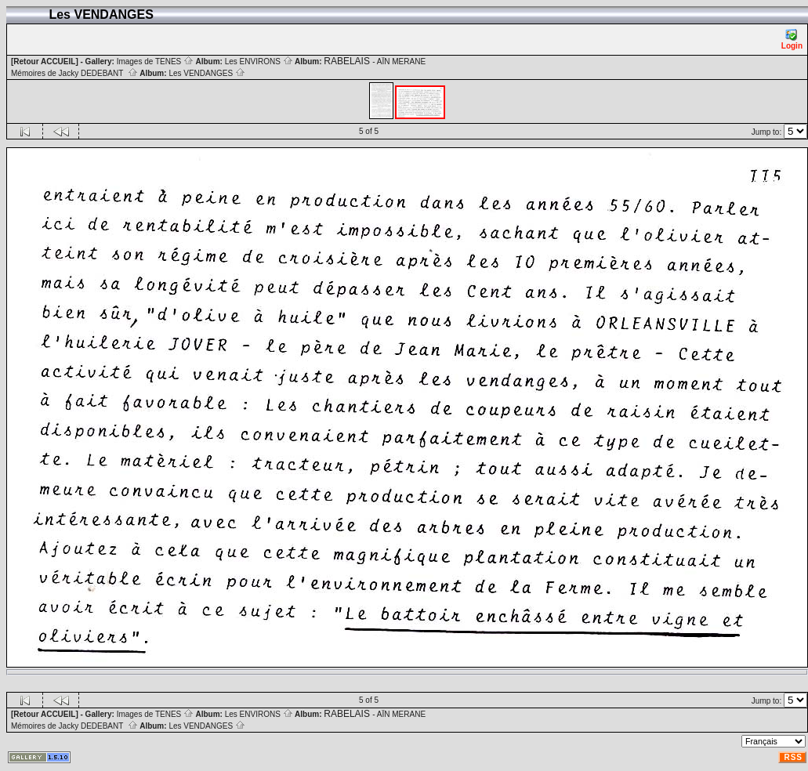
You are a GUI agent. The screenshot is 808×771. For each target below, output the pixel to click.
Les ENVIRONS (259, 61)
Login (792, 39)
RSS (793, 757)
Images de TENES (155, 61)
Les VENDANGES (206, 73)
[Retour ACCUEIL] (44, 61)
